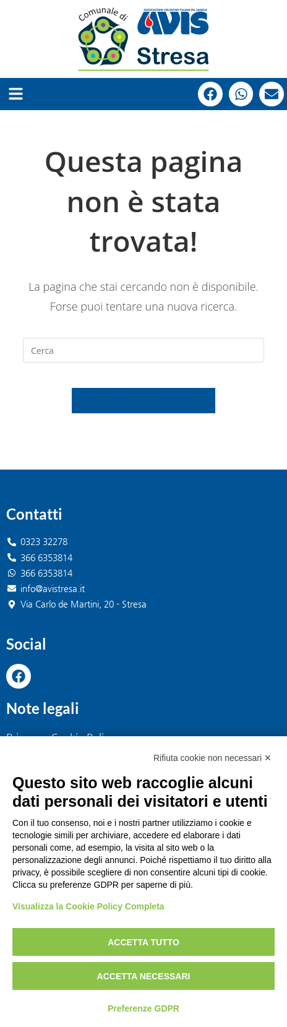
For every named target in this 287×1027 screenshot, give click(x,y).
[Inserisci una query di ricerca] (143, 350)
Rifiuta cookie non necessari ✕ (212, 758)
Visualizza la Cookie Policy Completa (88, 906)
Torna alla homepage (143, 400)
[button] (15, 94)
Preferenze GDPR (143, 1008)
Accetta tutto (143, 942)
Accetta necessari (144, 976)
